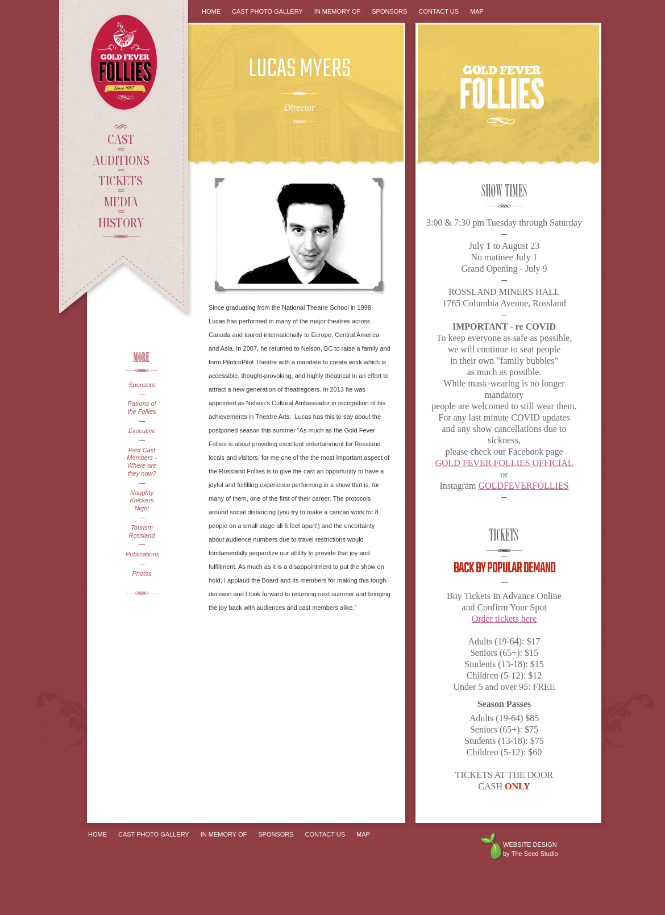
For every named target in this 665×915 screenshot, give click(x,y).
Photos (141, 573)
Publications (142, 554)
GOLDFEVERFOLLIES (523, 485)
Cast (121, 138)
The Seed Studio (535, 853)
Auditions (121, 160)
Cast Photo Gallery (267, 11)
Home (211, 11)
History (121, 222)
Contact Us (439, 11)
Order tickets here (504, 618)
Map (477, 11)
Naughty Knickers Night (141, 500)
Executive (142, 430)
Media (120, 201)
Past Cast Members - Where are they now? (142, 462)
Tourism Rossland (142, 531)
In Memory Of (337, 11)
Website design (530, 844)
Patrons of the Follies (141, 407)
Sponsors (141, 384)
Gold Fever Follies (125, 62)
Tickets (121, 180)
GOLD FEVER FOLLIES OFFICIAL (504, 463)
